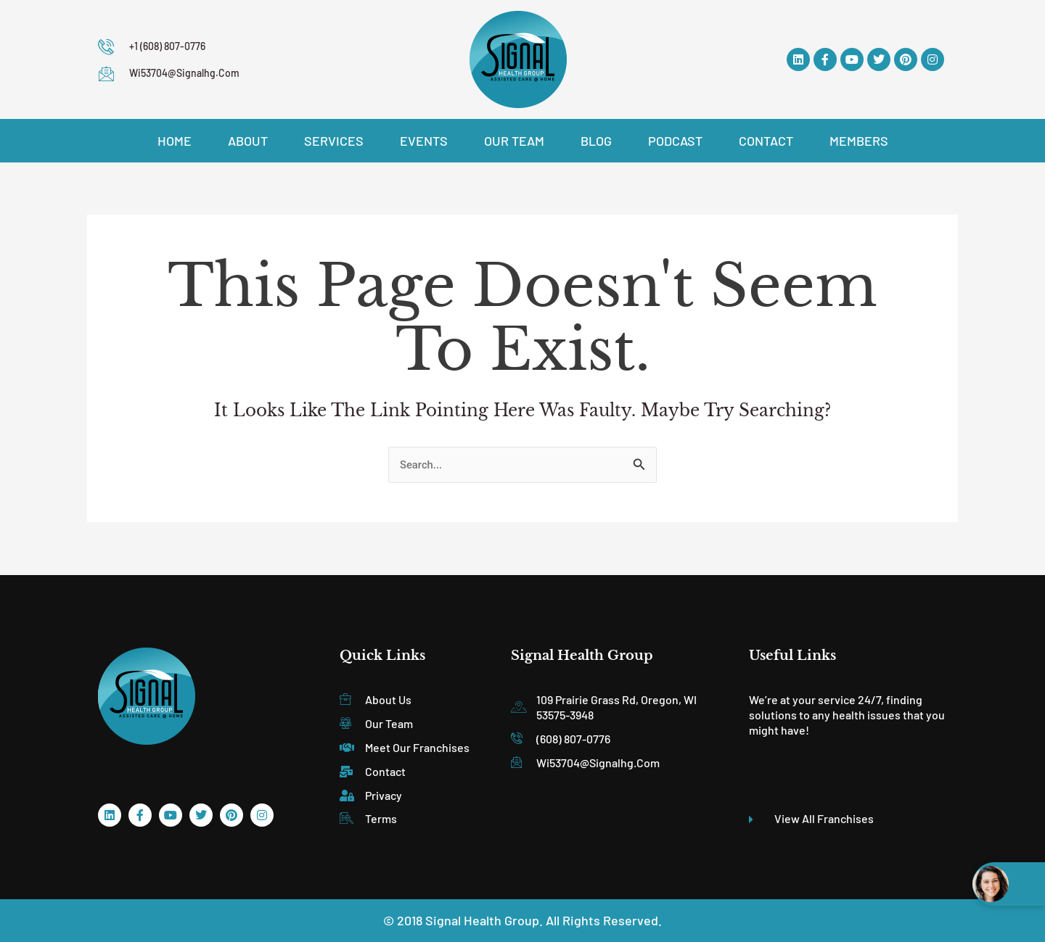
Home (174, 141)
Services (334, 141)
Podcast (675, 141)
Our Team (514, 141)
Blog (596, 141)
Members (858, 141)
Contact (766, 141)
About (248, 141)
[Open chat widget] (1008, 884)
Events (424, 141)
